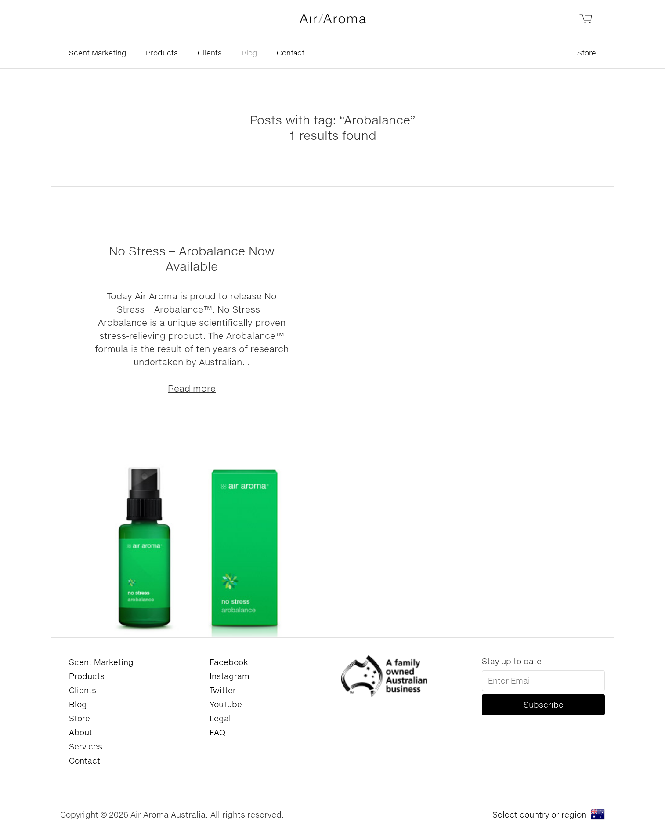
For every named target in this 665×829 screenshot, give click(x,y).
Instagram (229, 676)
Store (586, 52)
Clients (210, 52)
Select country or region (539, 814)
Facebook (229, 662)
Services (85, 746)
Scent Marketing (97, 52)
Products (162, 52)
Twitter (223, 690)
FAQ (217, 732)
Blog (249, 52)
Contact (290, 52)
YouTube (226, 704)
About (80, 732)
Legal (220, 718)
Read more (192, 388)
